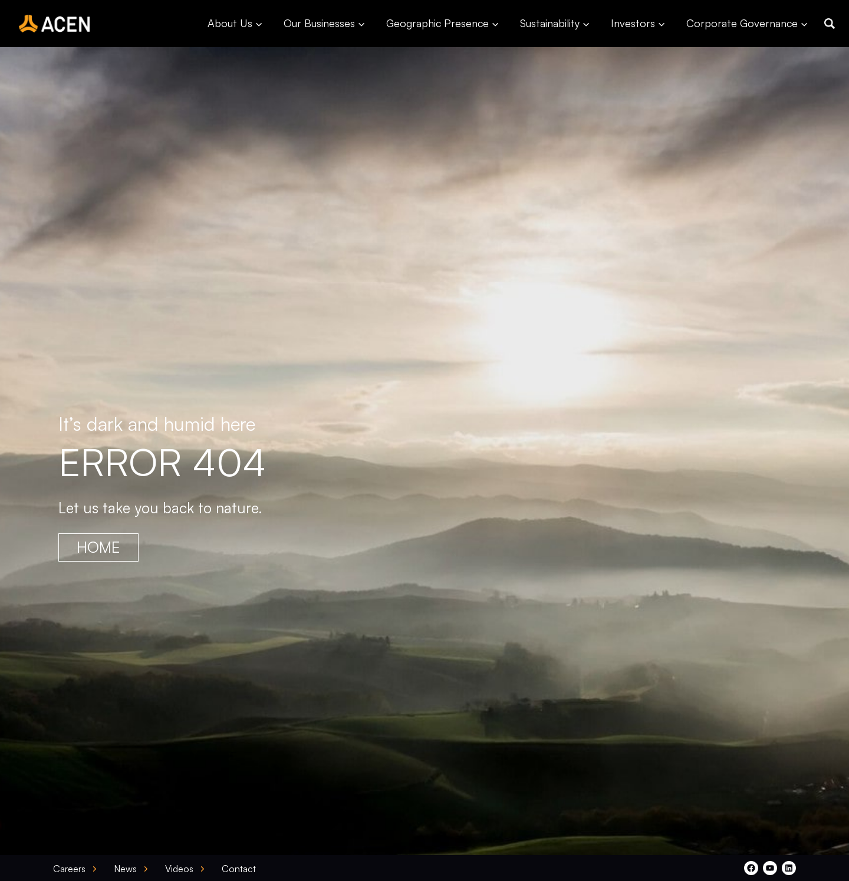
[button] (829, 23)
